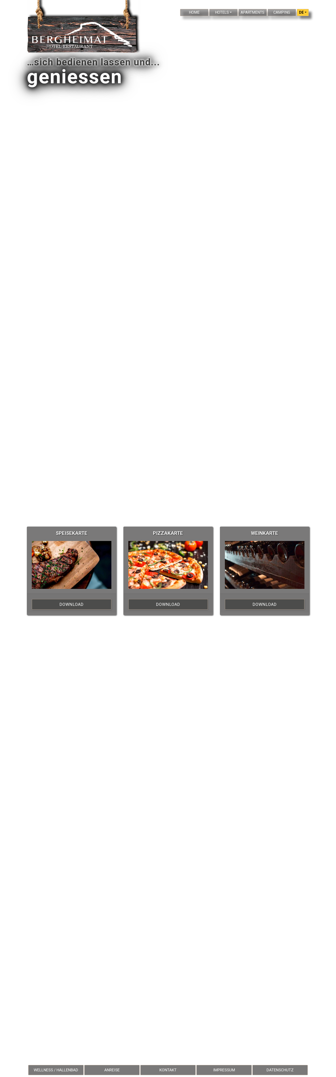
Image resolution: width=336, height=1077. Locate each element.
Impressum (224, 1070)
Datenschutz (280, 1070)
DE (301, 12)
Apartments (252, 12)
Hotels (222, 12)
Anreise (112, 1070)
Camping (281, 12)
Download (72, 604)
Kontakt (168, 1070)
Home (194, 12)
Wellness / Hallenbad (56, 1070)
